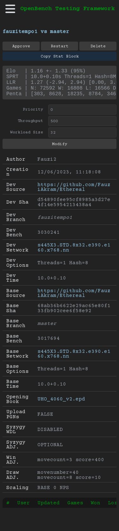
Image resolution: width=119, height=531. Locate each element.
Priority (33, 116)
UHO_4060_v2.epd (61, 405)
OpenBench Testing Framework (67, 9)
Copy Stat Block (60, 56)
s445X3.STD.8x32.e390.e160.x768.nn (73, 254)
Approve (21, 46)
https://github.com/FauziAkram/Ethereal (73, 193)
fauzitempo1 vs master (36, 32)
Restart (60, 46)
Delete (98, 46)
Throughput (30, 127)
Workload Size (26, 139)
